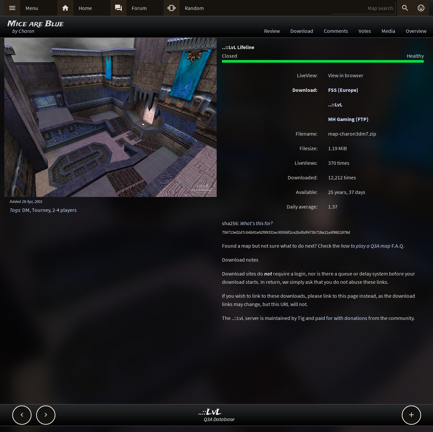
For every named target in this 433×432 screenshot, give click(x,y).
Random (194, 8)
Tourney (41, 210)
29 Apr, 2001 (32, 201)
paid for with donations (341, 318)
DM (26, 210)
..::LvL (335, 104)
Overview (416, 31)
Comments (336, 31)
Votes (365, 31)
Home (85, 8)
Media (388, 31)
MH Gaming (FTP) (348, 119)
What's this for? (256, 223)
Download (301, 31)
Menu (32, 8)
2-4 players (64, 210)
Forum (139, 8)
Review (272, 31)
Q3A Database (219, 419)
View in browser (345, 75)
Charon (26, 31)
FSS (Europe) (343, 90)
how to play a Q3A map (366, 245)
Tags (15, 210)
